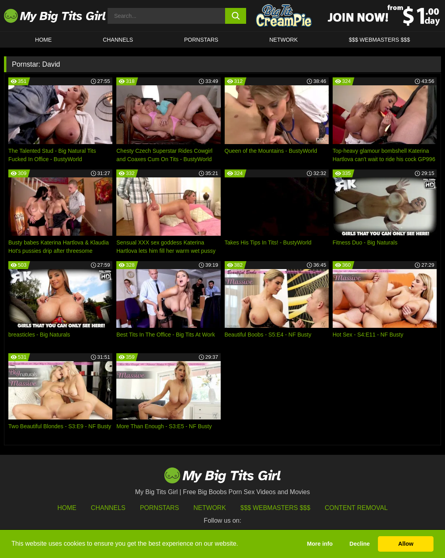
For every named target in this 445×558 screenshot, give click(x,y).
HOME (43, 40)
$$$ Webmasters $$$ (275, 507)
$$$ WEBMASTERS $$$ (379, 40)
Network (283, 40)
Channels (108, 507)
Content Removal (356, 507)
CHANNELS (118, 40)
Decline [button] (359, 544)
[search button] (235, 16)
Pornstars (201, 40)
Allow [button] (405, 544)
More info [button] (320, 544)
